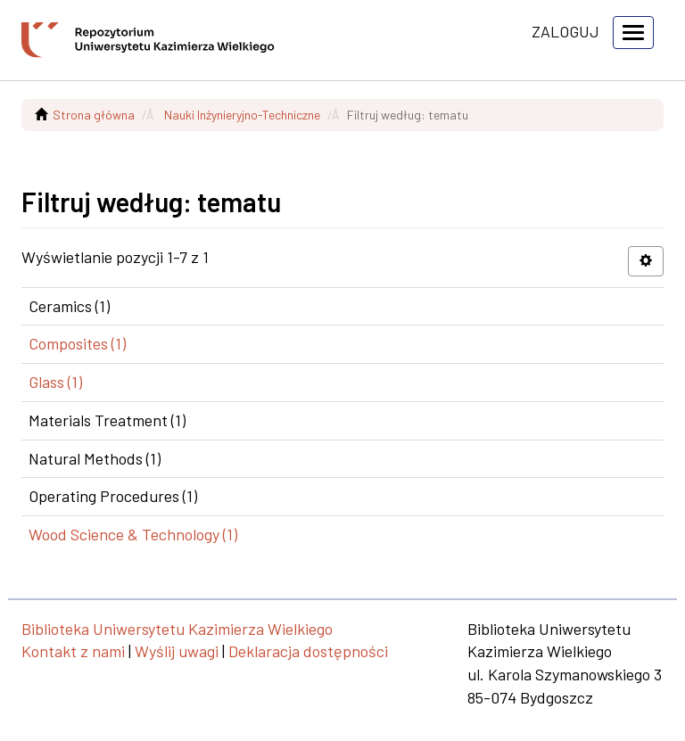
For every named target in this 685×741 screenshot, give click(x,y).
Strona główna (94, 114)
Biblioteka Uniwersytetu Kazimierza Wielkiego (177, 628)
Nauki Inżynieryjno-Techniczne (242, 114)
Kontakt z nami (73, 651)
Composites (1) (77, 343)
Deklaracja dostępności (308, 651)
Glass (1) (55, 381)
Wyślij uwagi (177, 651)
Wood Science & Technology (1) (133, 534)
